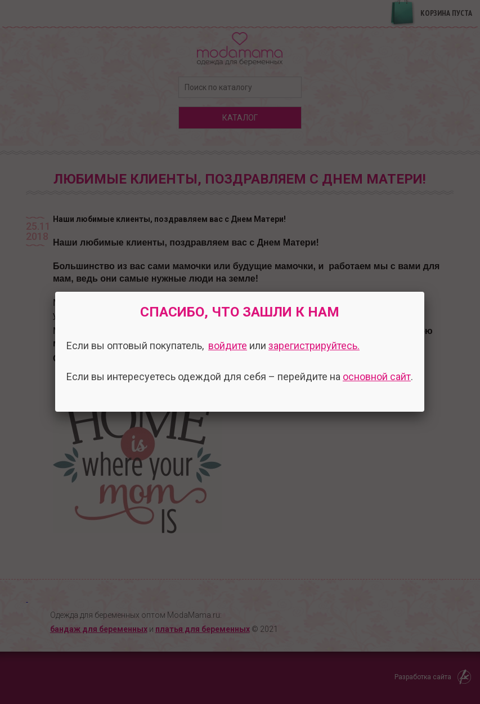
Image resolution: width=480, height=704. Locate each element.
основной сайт (377, 376)
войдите (227, 345)
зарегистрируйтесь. (314, 345)
